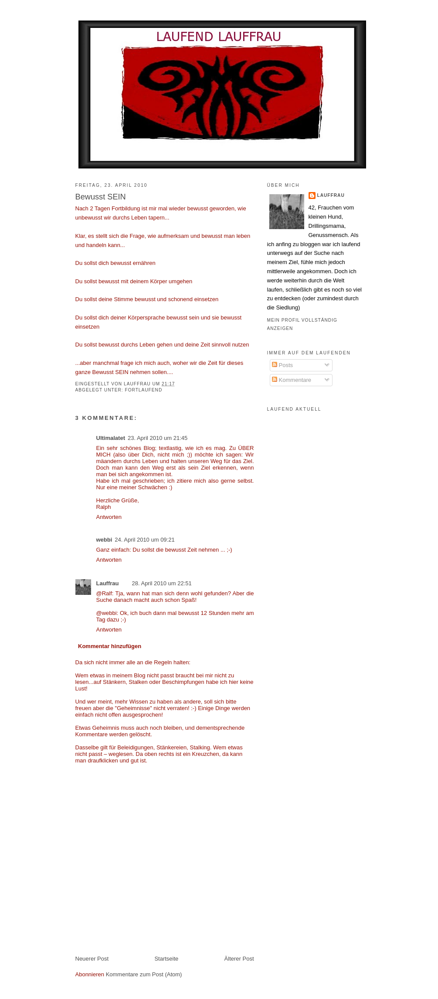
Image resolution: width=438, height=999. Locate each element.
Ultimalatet (110, 438)
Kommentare (291, 380)
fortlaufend (143, 390)
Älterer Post (239, 958)
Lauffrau (138, 383)
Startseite (166, 958)
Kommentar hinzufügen (109, 646)
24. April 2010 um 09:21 (144, 539)
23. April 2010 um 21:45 (157, 438)
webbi (104, 539)
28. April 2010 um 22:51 (162, 583)
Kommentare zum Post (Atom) (144, 974)
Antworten (109, 517)
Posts (282, 365)
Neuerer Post (92, 958)
